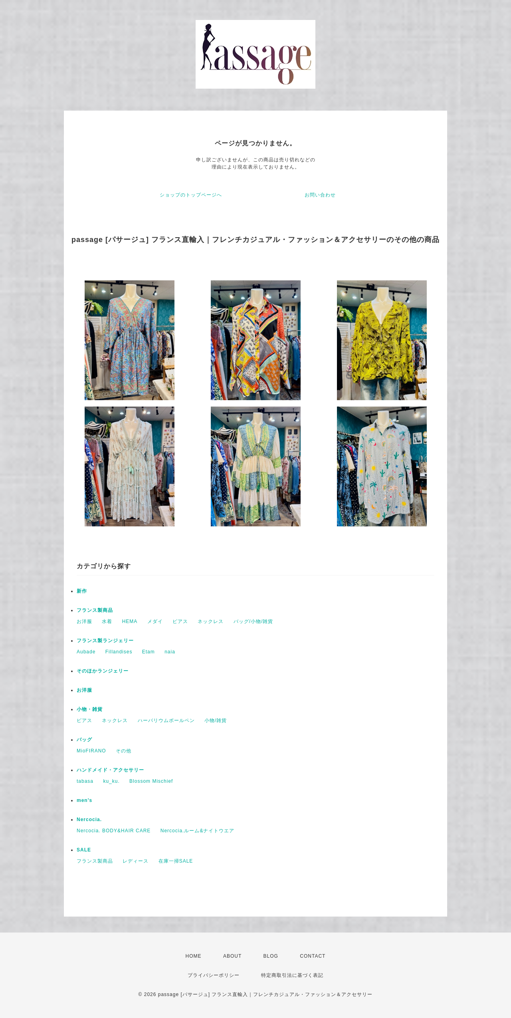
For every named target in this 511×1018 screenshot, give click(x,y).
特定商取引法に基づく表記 (292, 975)
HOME (194, 956)
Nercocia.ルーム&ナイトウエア (197, 830)
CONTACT (312, 956)
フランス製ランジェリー (105, 640)
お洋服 (84, 621)
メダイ (155, 621)
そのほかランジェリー (103, 671)
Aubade (86, 652)
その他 (123, 751)
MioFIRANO (91, 751)
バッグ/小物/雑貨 (253, 621)
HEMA (130, 621)
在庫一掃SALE (175, 861)
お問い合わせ (320, 195)
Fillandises (119, 652)
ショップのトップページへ (191, 195)
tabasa (85, 781)
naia (169, 652)
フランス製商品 (95, 610)
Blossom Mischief (151, 781)
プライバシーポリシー (214, 975)
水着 (107, 621)
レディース (136, 861)
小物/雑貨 (215, 720)
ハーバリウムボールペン (166, 720)
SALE (84, 850)
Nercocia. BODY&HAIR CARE (114, 830)
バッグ (84, 739)
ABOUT (232, 956)
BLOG (270, 956)
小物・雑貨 (90, 709)
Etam (148, 652)
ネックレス (211, 621)
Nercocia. (89, 819)
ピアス (180, 621)
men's (84, 800)
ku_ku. (111, 781)
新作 (82, 591)
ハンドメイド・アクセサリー (110, 770)
